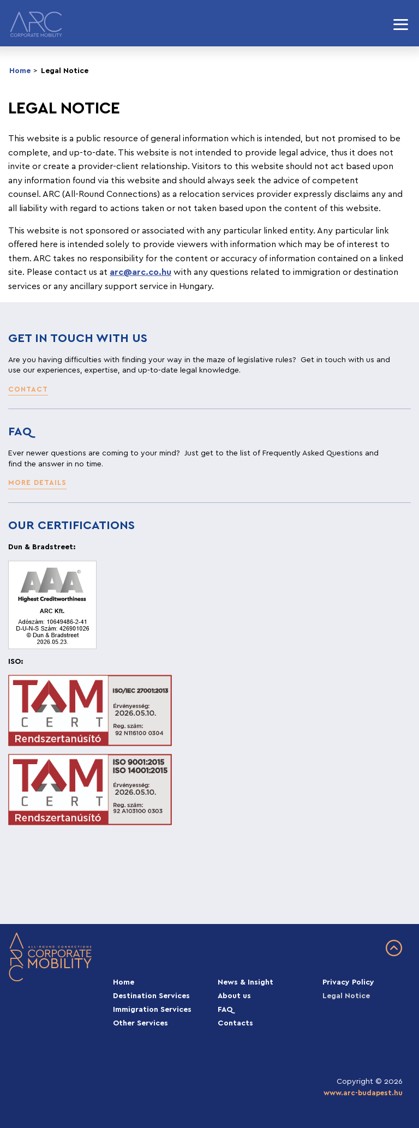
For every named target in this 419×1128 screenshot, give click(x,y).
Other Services (140, 1023)
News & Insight (245, 982)
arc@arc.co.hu (140, 272)
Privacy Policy (348, 982)
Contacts (235, 1023)
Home (20, 71)
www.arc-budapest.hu (363, 1093)
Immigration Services (152, 1010)
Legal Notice (64, 71)
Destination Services (151, 996)
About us (234, 996)
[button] (28, 390)
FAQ (225, 1010)
